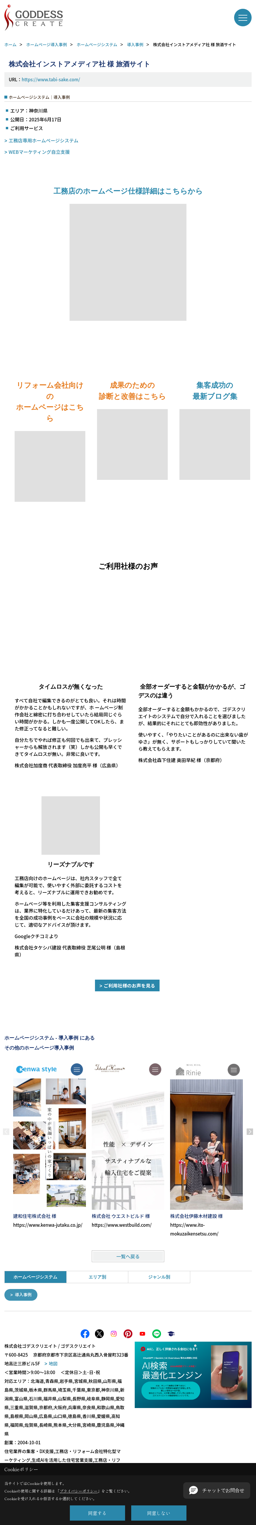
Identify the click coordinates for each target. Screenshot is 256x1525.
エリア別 (97, 1276)
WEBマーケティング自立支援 (39, 151)
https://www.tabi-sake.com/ (51, 79)
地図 (53, 1363)
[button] (216, 1490)
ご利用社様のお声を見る (129, 985)
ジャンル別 (159, 1276)
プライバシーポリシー (79, 1491)
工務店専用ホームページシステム (44, 140)
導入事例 (24, 1295)
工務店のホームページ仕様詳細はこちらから (128, 191)
